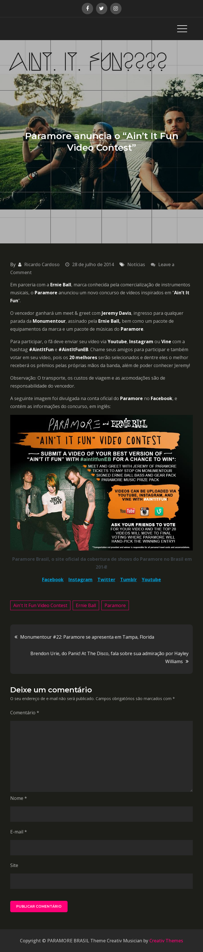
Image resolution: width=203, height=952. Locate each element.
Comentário (24, 712)
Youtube (151, 579)
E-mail (18, 832)
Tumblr (128, 579)
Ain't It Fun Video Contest (40, 605)
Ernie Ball (86, 605)
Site (14, 865)
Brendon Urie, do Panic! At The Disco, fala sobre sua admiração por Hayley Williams (109, 657)
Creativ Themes (166, 940)
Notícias (136, 264)
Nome (18, 798)
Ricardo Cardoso (42, 264)
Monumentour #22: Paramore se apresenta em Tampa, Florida (87, 637)
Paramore (115, 605)
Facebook (53, 579)
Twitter (106, 579)
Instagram (80, 579)
